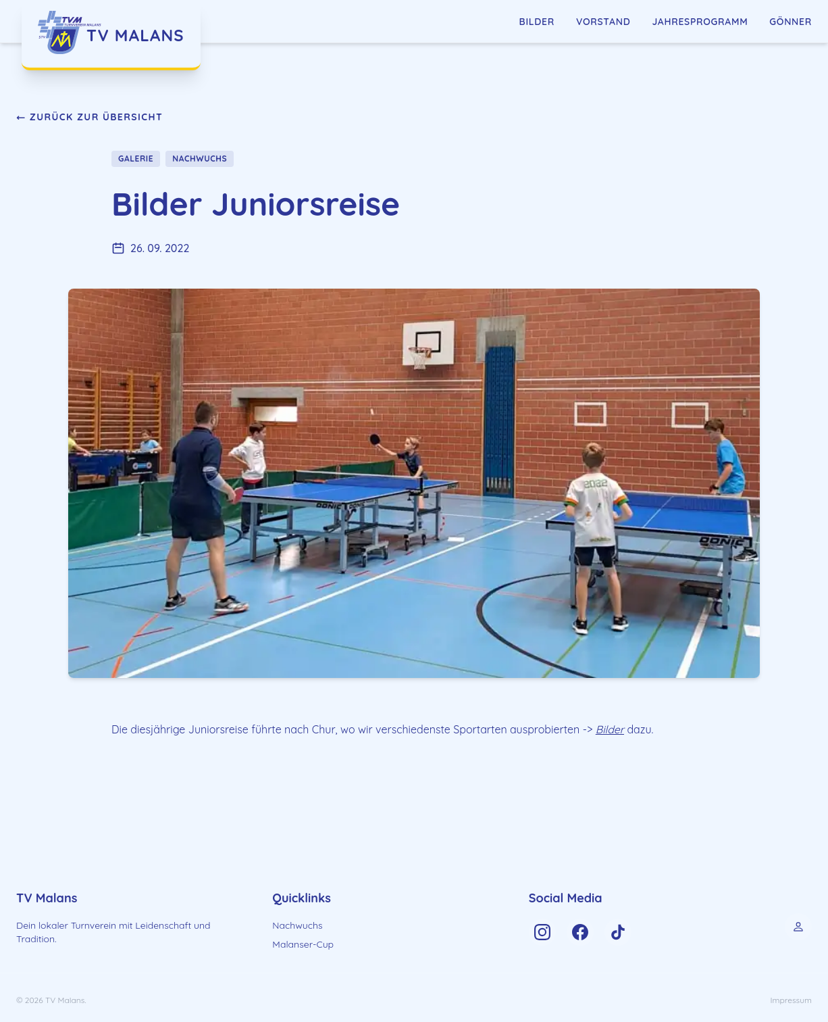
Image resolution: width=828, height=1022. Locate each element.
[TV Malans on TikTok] (617, 932)
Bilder (536, 22)
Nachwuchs (297, 925)
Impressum (791, 1000)
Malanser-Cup (303, 944)
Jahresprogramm (700, 22)
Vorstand (603, 22)
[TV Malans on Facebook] (580, 932)
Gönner (790, 22)
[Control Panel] (798, 926)
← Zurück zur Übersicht (89, 117)
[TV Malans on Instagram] (542, 932)
